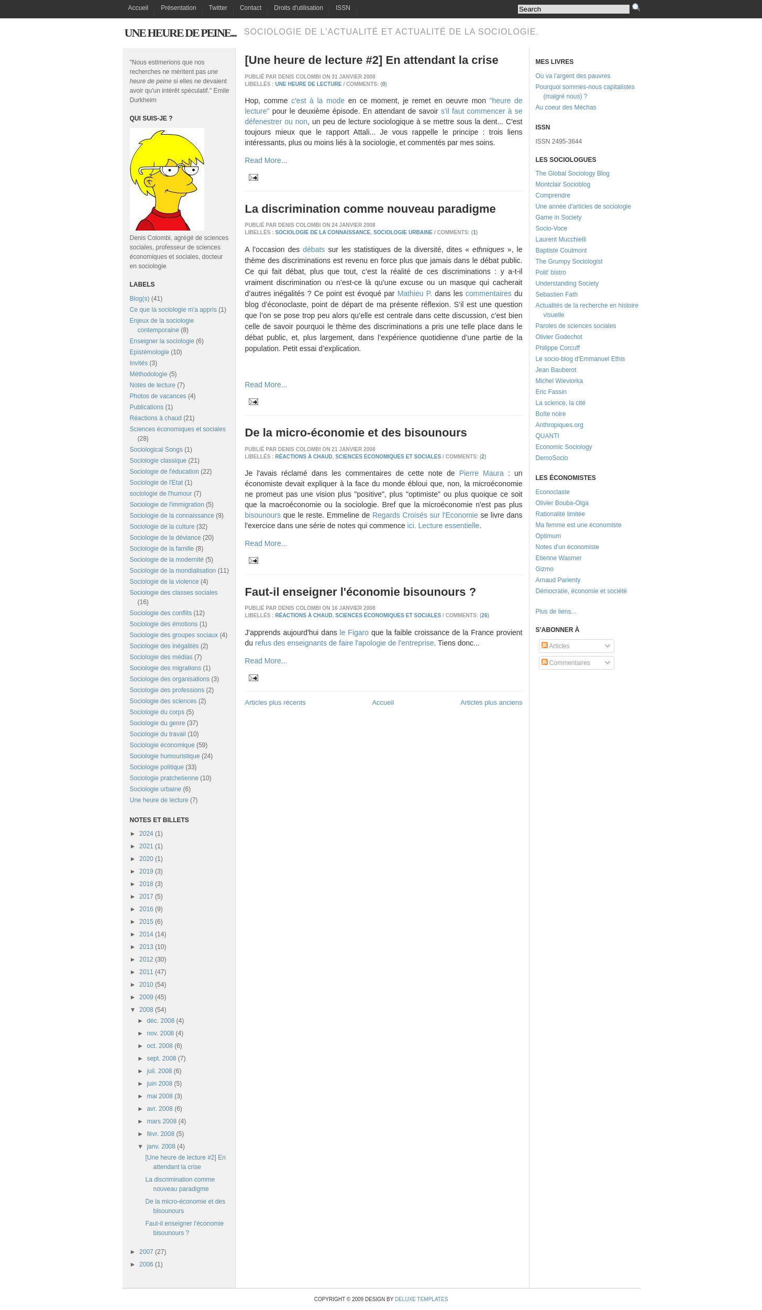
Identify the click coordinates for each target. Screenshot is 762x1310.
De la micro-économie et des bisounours (356, 432)
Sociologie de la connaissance (172, 515)
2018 (146, 884)
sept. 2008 (161, 1058)
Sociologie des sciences (163, 701)
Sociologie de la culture (162, 526)
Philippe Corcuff (558, 348)
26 (484, 615)
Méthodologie (149, 374)
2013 (146, 947)
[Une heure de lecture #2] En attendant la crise (372, 60)
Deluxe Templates (421, 1299)
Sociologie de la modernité (167, 559)
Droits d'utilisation (298, 8)
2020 (146, 859)
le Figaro (354, 632)
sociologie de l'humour (161, 493)
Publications (147, 407)
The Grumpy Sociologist (569, 261)
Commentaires (566, 663)
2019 (146, 871)
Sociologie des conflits (161, 613)
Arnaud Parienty (558, 580)
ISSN (343, 8)
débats (314, 249)
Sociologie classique (158, 460)
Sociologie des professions (167, 690)
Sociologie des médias (161, 657)
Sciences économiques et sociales (178, 429)
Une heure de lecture (159, 800)
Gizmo (545, 569)
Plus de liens (553, 611)
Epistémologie (149, 352)
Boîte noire (551, 414)
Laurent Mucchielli (561, 239)
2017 (146, 896)
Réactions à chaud (156, 418)
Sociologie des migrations (166, 668)
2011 (146, 972)
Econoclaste (553, 492)
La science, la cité (561, 403)
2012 (146, 959)
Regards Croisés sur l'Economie (425, 515)
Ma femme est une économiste (579, 525)
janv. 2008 (161, 1146)
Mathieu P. (414, 293)
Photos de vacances (158, 396)
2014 (146, 934)
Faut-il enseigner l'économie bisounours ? (361, 591)
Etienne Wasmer (559, 558)
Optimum (548, 536)
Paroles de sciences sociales (576, 326)
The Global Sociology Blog (573, 173)
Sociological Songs (156, 449)
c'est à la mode (318, 100)
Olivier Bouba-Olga (562, 503)
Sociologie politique (157, 767)
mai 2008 (159, 1096)
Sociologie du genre (157, 723)
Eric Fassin (551, 392)
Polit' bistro (551, 272)
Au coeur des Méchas (566, 107)
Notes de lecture (152, 385)
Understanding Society (567, 283)
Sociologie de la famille (162, 548)
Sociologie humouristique (165, 756)
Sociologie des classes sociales (174, 592)
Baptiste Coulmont (561, 250)
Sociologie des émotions (164, 624)
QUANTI (547, 436)
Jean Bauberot (556, 370)
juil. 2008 (159, 1071)
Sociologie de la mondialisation (173, 570)
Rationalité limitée (561, 514)
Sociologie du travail (158, 734)
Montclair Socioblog (563, 184)
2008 (146, 1009)
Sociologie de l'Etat (156, 482)
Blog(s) (140, 298)
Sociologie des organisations (170, 679)
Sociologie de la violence (164, 581)
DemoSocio (552, 458)
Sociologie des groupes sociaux (174, 635)
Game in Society (559, 217)
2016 (146, 909)
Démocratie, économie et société (581, 591)
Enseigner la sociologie (162, 341)
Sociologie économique (162, 745)
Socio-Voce (552, 228)
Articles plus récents (275, 702)
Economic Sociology (564, 447)
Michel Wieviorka (559, 381)
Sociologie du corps (157, 712)
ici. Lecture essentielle (443, 525)
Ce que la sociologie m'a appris (173, 309)
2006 (146, 1264)
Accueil (138, 8)
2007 (146, 1252)
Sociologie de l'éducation (164, 471)
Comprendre (553, 195)
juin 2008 (159, 1083)
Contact (250, 8)
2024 (146, 833)
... (574, 611)
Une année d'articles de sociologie (583, 206)
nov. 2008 (160, 1033)
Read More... (266, 160)
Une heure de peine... (180, 32)
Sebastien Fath (557, 294)
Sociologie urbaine (156, 789)
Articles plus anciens (491, 702)
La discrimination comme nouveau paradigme (370, 208)
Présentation (178, 8)
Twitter (218, 8)
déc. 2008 (160, 1020)
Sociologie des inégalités (164, 646)
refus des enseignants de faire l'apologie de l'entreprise (344, 643)
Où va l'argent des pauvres (573, 76)
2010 (146, 984)
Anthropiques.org (559, 425)
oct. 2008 (159, 1046)
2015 (146, 921)
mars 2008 (161, 1121)
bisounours (263, 515)
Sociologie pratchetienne (164, 778)
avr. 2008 (159, 1108)
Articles (556, 646)
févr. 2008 (160, 1134)
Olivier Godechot (559, 337)
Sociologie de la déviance (165, 537)
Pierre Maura (481, 473)
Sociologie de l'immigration (167, 504)
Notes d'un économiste (568, 547)
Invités (139, 363)
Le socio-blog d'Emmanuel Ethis (580, 359)
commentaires (489, 293)
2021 (146, 846)
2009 (146, 997)
